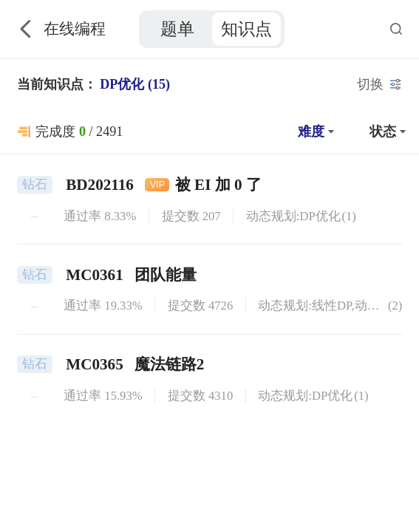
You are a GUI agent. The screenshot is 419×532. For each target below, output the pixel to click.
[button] (314, 131)
